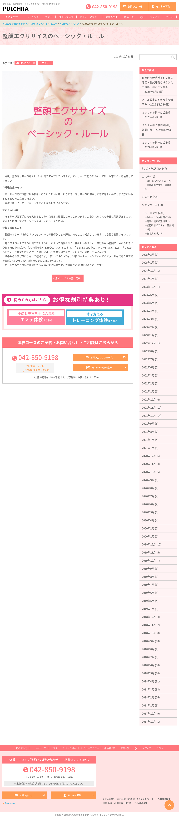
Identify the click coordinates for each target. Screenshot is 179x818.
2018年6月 (148, 665)
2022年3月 (148, 375)
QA (142, 17)
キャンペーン (149, 205)
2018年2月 (148, 697)
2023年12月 (149, 287)
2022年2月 (148, 383)
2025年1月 (148, 262)
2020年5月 (148, 512)
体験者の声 (112, 17)
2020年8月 (148, 488)
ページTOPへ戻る (169, 805)
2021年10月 (149, 415)
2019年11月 (149, 552)
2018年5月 (148, 673)
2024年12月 (149, 270)
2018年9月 (148, 641)
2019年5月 (148, 601)
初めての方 (12, 17)
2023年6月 (148, 295)
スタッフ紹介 (66, 17)
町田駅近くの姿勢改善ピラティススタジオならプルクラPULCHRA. (93, 815)
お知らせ (147, 197)
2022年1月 (148, 391)
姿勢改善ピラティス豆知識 (160, 225)
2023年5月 (148, 303)
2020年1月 (148, 536)
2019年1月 (148, 609)
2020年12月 (149, 456)
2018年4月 (148, 681)
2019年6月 (148, 593)
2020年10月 (149, 472)
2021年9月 (148, 423)
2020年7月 (148, 496)
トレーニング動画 (156, 217)
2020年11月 (149, 464)
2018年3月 (148, 689)
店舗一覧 (129, 17)
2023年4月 (148, 311)
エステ (48, 17)
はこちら (36, 317)
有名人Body (153, 233)
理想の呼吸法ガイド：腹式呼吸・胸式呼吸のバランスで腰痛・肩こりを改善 (157, 82)
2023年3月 (148, 319)
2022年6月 (148, 367)
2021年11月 (149, 407)
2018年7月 (148, 657)
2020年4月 (148, 520)
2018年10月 (149, 633)
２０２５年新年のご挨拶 (156, 112)
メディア (155, 17)
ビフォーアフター (89, 17)
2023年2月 (148, 327)
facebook (10, 804)
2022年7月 (148, 359)
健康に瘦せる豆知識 (157, 221)
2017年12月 (149, 713)
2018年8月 (148, 649)
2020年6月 (148, 504)
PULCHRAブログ (151, 168)
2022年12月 (149, 343)
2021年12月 (149, 399)
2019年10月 (149, 560)
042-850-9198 (38, 358)
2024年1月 (148, 279)
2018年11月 (149, 625)
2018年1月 (148, 705)
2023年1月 (148, 335)
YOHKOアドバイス (25, 63)
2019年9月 (148, 568)
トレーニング (31, 17)
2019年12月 (149, 544)
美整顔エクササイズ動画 (159, 184)
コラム (169, 17)
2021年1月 (148, 448)
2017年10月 (149, 721)
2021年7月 (148, 440)
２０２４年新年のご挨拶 (156, 142)
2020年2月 (148, 528)
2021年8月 (148, 431)
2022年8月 (148, 351)
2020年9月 (148, 480)
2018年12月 (149, 617)
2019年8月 (148, 577)
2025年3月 (148, 254)
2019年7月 (148, 584)
